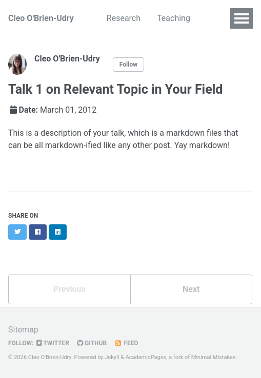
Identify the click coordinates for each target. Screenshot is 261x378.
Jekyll (112, 357)
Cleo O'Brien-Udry (41, 18)
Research (123, 18)
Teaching (173, 18)
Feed (126, 343)
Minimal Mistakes (213, 357)
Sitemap (23, 329)
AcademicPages (146, 357)
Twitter (52, 343)
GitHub (92, 343)
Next (191, 289)
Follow (128, 64)
